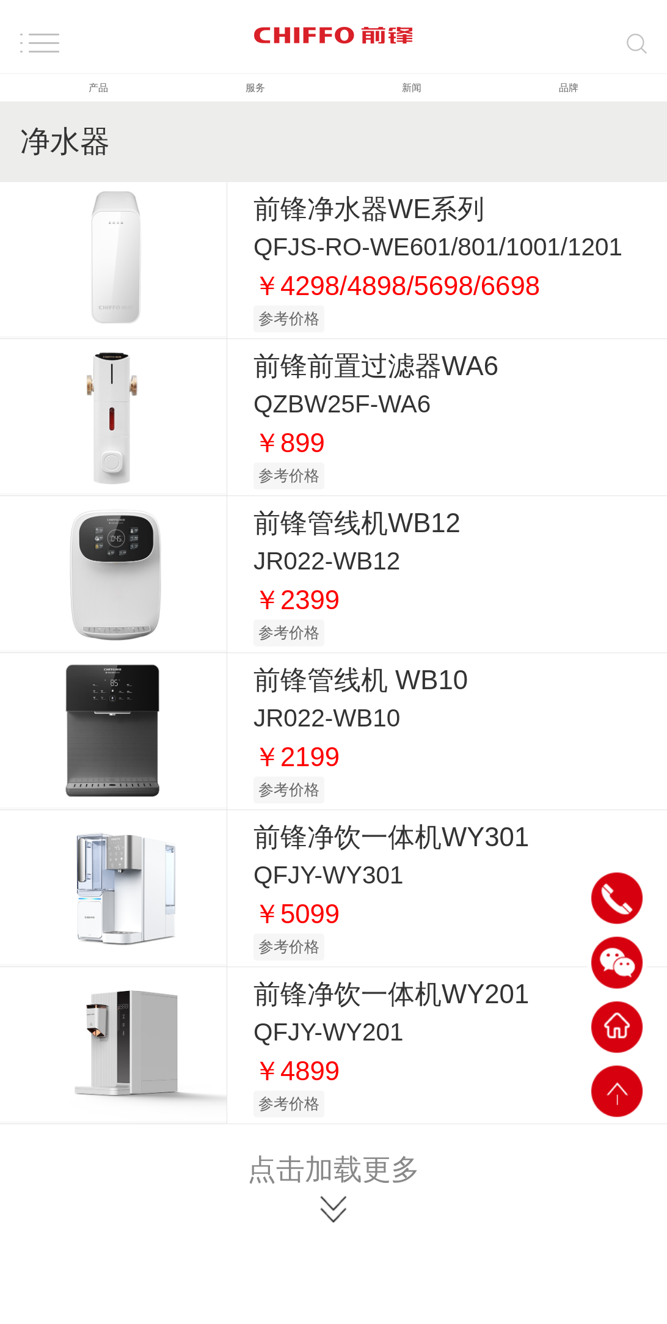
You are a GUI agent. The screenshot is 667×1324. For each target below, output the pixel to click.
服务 (255, 87)
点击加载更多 (333, 1169)
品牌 (568, 87)
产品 (98, 87)
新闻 (411, 87)
